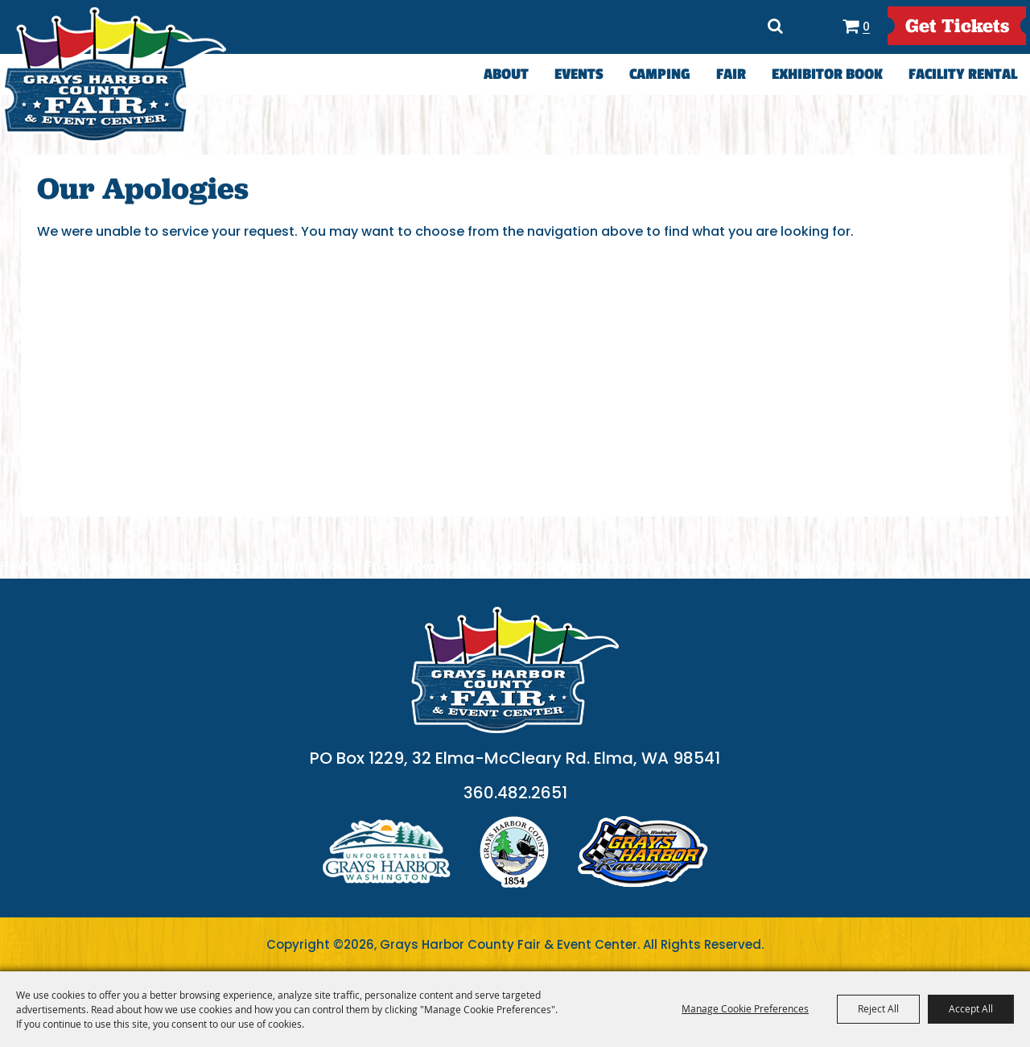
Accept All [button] (971, 1008)
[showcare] (515, 670)
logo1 (387, 852)
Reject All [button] (878, 1008)
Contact (495, 566)
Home (19, 566)
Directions (813, 25)
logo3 (643, 852)
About (506, 74)
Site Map (562, 566)
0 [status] (866, 26)
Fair (731, 74)
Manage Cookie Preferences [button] (745, 1008)
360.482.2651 (515, 792)
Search (776, 26)
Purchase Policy (829, 566)
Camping (659, 74)
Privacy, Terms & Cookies (685, 566)
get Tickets (957, 25)
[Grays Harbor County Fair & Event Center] (114, 75)
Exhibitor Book (827, 74)
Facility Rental (962, 74)
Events (579, 74)
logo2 (514, 852)
